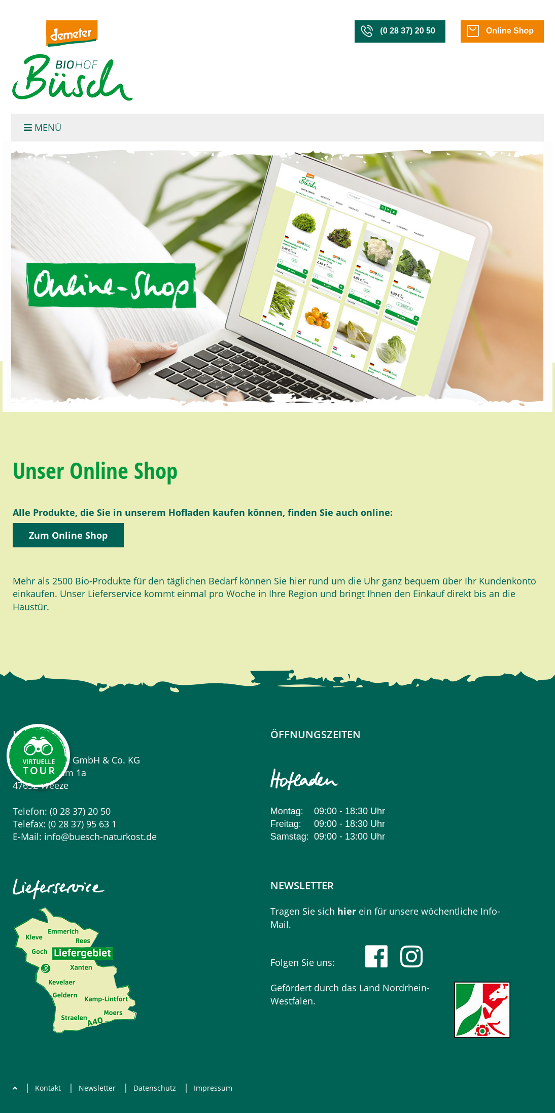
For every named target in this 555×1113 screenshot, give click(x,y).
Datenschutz (154, 1088)
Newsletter (97, 1088)
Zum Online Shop (68, 535)
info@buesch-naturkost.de (100, 836)
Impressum (213, 1088)
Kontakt (48, 1088)
